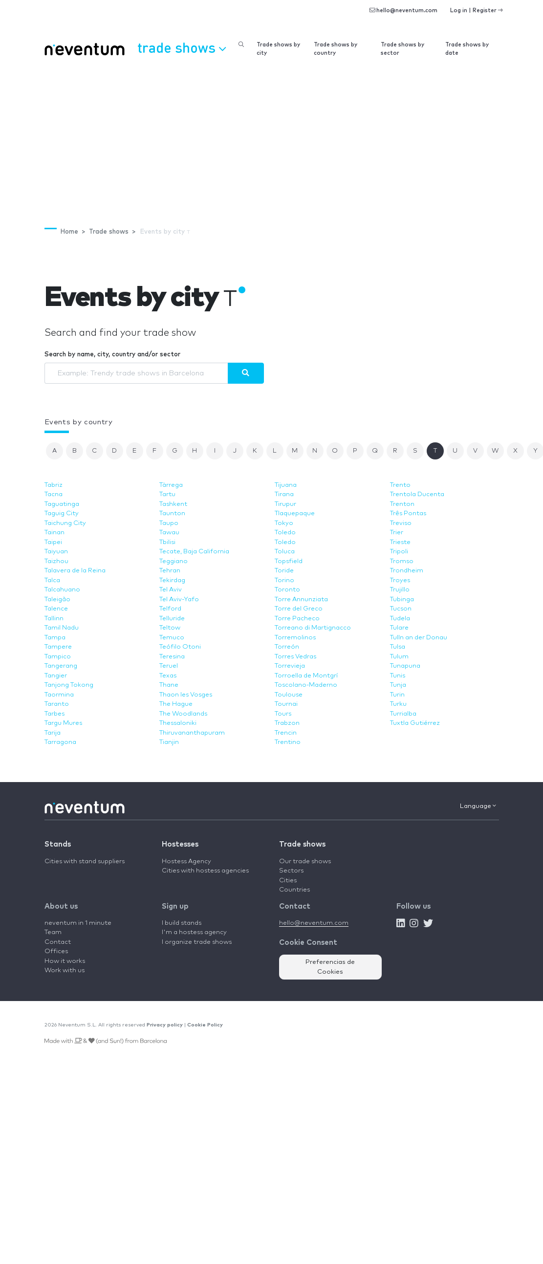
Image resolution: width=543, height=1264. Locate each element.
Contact (57, 942)
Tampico (57, 657)
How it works (64, 961)
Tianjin (169, 742)
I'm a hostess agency (194, 932)
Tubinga (402, 599)
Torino (284, 580)
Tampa (54, 637)
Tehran (169, 570)
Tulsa (397, 647)
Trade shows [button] (181, 47)
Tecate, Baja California (194, 551)
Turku (398, 704)
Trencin (286, 733)
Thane (168, 685)
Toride (284, 570)
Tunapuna (405, 666)
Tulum (399, 657)
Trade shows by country (335, 49)
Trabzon (287, 723)
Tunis (397, 676)
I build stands (181, 923)
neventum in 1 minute (77, 923)
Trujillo (400, 590)
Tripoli (399, 551)
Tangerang (60, 666)
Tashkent (173, 504)
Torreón (287, 647)
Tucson (401, 609)
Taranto (56, 704)
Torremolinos (295, 637)
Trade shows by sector (402, 49)
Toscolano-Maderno (306, 685)
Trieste (400, 542)
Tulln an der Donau (418, 637)
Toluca (285, 551)
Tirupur (285, 504)
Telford (170, 609)
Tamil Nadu (61, 628)
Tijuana (286, 485)
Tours (283, 714)
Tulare (399, 628)
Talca (52, 580)
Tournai (286, 704)
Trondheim (406, 570)
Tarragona (60, 742)
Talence (56, 609)
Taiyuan (56, 551)
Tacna (53, 494)
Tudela (400, 618)
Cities (288, 880)
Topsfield (289, 561)
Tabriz (53, 485)
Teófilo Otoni (180, 647)
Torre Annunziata (301, 599)
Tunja (398, 685)
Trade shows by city (278, 49)
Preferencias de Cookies (330, 967)
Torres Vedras (295, 657)
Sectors (291, 871)
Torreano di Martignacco (313, 628)
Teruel (168, 666)
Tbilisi (167, 542)
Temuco (171, 637)
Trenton (402, 504)
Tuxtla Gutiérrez (415, 723)
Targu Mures (63, 723)
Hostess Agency (186, 861)
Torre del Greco (299, 609)
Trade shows (302, 844)
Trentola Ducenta (417, 494)
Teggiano (173, 561)
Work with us (64, 970)
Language (478, 806)
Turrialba (403, 714)
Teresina (172, 657)
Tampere (58, 647)
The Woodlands (183, 714)
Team (53, 932)
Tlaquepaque (295, 513)
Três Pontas (408, 513)
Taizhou (56, 561)
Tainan (54, 532)
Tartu (167, 494)
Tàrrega (171, 485)
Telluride (172, 618)
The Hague (176, 704)
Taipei (53, 542)
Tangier (55, 676)
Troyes (400, 580)
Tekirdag (172, 580)
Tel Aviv (170, 590)
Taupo (168, 523)
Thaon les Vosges (185, 695)
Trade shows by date (467, 49)
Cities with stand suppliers (84, 861)
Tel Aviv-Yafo (179, 599)
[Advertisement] (271, 136)
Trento (400, 485)
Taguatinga (61, 504)
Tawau (169, 532)
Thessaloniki (177, 723)
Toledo (285, 532)
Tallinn (54, 618)
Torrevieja (290, 666)
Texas (167, 676)
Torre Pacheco (297, 618)
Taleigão (57, 599)
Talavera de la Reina (75, 570)
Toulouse (289, 695)
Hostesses (180, 844)
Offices (56, 951)
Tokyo (284, 523)
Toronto (287, 590)
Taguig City (61, 513)
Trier (396, 532)
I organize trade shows (197, 942)
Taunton (172, 513)
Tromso (401, 561)
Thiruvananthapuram (192, 733)
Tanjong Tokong (68, 685)
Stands (57, 844)
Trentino (288, 742)
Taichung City (65, 523)
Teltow (169, 628)
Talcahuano (62, 590)
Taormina (59, 695)
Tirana (284, 494)
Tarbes (54, 714)
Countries (294, 890)
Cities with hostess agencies (205, 871)
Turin (397, 695)
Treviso (401, 523)
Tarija (52, 733)
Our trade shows (305, 861)
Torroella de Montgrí (306, 676)
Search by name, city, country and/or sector (112, 354)
